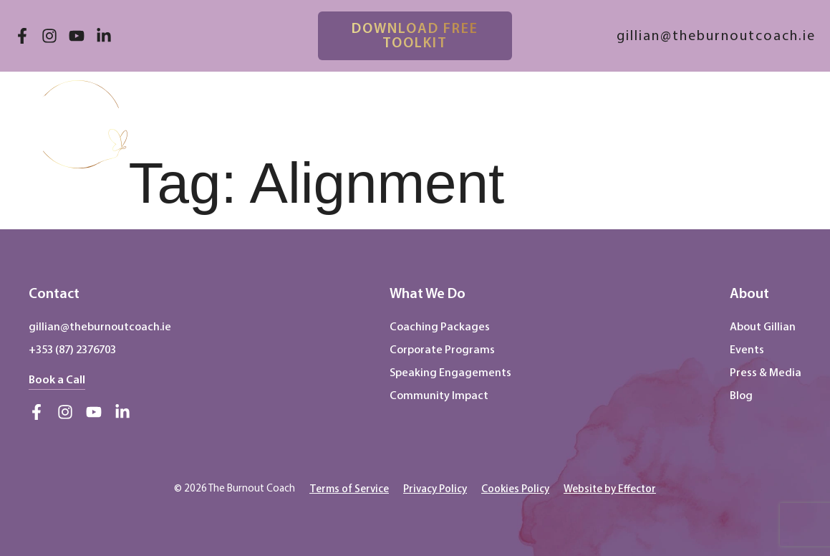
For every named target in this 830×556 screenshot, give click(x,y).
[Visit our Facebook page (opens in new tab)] (22, 36)
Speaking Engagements (450, 372)
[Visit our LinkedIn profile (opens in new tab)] (104, 36)
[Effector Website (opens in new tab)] (610, 488)
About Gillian (763, 326)
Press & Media (765, 372)
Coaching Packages (440, 326)
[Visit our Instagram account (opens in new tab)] (49, 36)
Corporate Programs (442, 349)
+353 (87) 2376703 (72, 349)
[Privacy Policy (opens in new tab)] (435, 488)
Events (747, 349)
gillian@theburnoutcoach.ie (100, 326)
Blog (741, 395)
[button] (788, 112)
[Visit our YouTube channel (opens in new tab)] (77, 36)
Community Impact (439, 395)
